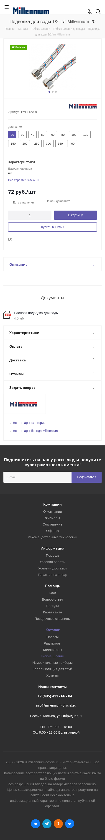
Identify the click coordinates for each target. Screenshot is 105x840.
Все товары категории (29, 423)
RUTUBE (69, 823)
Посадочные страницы (52, 619)
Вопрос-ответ (52, 599)
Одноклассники (58, 823)
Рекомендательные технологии (52, 537)
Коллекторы (52, 650)
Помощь (52, 555)
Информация (52, 548)
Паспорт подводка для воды (36, 313)
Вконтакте (35, 823)
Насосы (52, 637)
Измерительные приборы (52, 662)
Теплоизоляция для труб (52, 669)
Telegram (46, 823)
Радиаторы (52, 643)
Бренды (52, 606)
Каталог (53, 629)
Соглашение (52, 524)
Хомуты (52, 675)
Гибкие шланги (52, 656)
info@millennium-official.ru (56, 705)
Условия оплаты (52, 562)
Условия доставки (52, 568)
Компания (52, 504)
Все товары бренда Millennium (35, 431)
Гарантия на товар (52, 575)
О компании (52, 511)
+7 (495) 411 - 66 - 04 (55, 696)
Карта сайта (52, 612)
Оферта (52, 531)
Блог (52, 593)
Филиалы (52, 518)
